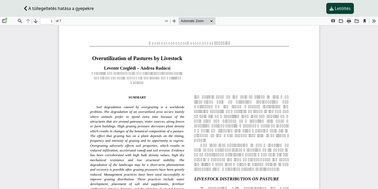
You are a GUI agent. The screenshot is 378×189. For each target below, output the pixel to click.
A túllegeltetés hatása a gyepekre (59, 8)
